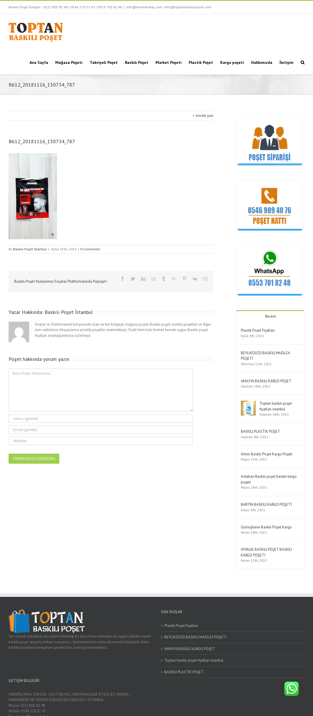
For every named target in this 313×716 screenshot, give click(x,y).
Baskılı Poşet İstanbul (30, 249)
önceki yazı (204, 115)
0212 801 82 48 (55, 7)
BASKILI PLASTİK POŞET (260, 431)
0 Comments (90, 249)
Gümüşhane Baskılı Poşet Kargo (266, 527)
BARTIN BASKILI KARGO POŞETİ (266, 504)
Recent (270, 316)
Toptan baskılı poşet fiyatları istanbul (193, 660)
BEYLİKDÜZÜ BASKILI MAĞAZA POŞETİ (195, 637)
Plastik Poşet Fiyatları (258, 330)
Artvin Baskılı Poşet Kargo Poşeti (266, 454)
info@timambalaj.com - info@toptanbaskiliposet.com (168, 7)
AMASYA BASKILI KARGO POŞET (266, 381)
